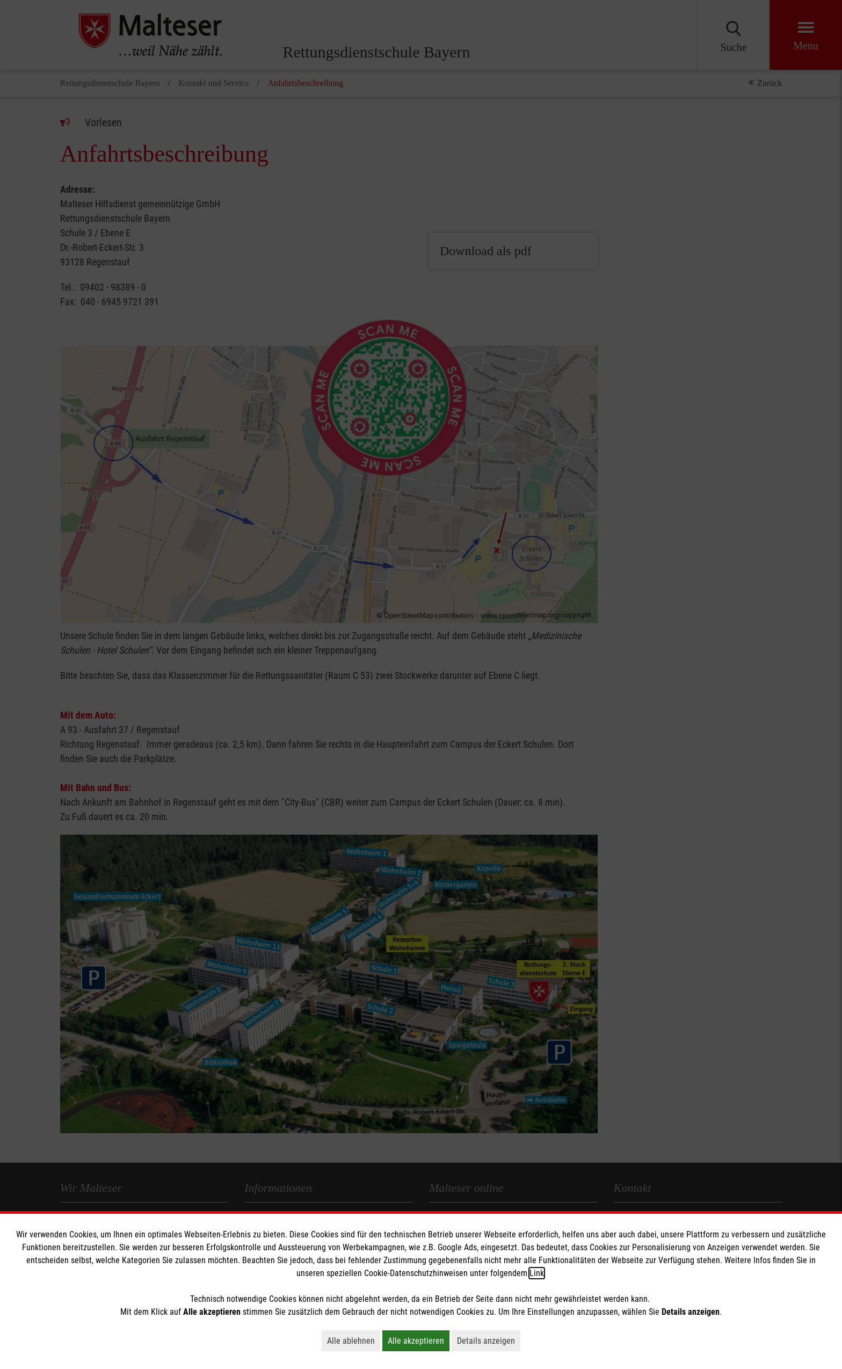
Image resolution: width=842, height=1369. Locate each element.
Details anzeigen (488, 1340)
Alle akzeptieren (418, 1340)
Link (536, 1273)
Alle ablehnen (353, 1340)
